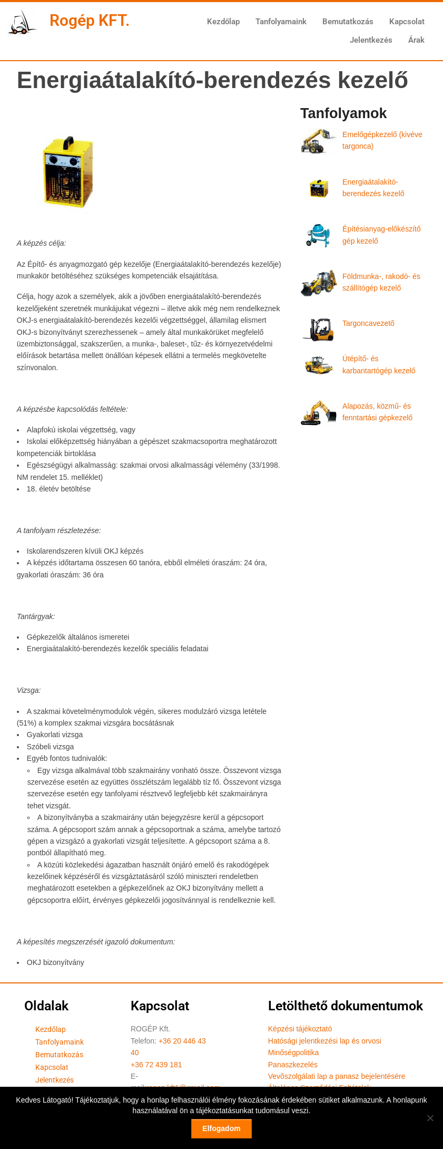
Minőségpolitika (293, 1052)
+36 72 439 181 (156, 1064)
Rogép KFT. (90, 20)
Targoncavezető (368, 323)
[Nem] (430, 1118)
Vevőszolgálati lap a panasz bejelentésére (337, 1076)
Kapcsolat (407, 21)
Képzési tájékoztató (300, 1029)
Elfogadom (221, 1128)
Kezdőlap (223, 21)
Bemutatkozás (347, 21)
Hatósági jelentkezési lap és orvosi (324, 1041)
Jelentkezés (371, 40)
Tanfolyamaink (281, 21)
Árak (416, 40)
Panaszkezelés (293, 1064)
